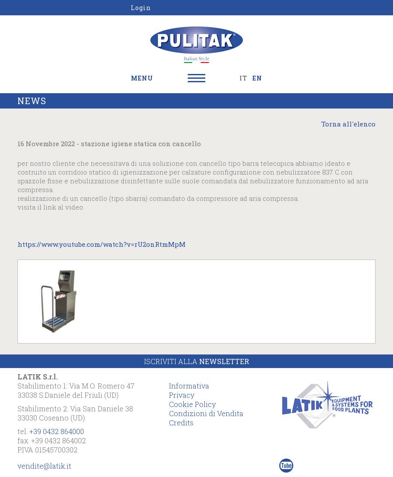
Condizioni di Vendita (206, 413)
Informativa (189, 385)
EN (257, 78)
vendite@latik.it (44, 465)
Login (141, 8)
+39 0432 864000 (56, 431)
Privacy (181, 395)
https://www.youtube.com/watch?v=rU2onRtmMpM (102, 244)
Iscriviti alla (196, 361)
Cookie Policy (192, 404)
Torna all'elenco (348, 123)
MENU (142, 78)
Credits (181, 422)
